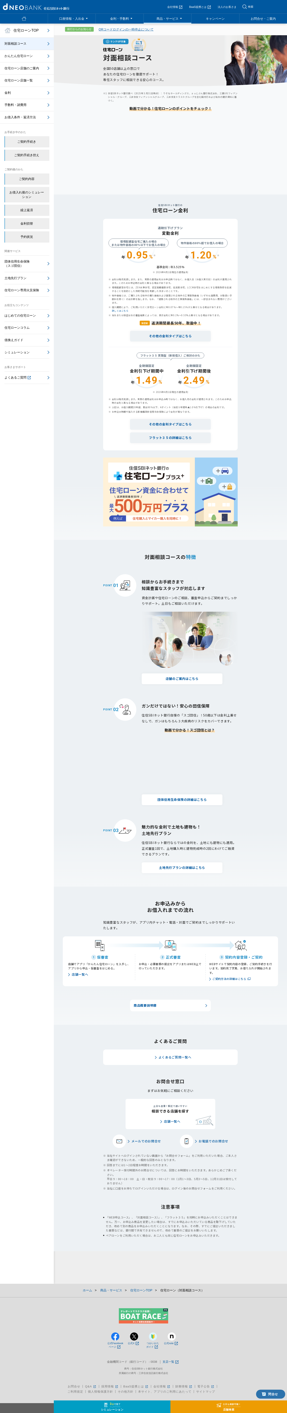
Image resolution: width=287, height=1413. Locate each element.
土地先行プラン (15, 278)
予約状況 (26, 237)
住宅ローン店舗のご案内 (21, 68)
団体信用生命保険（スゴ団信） (17, 264)
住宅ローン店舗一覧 (18, 80)
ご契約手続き (26, 141)
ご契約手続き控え (26, 155)
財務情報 (184, 1386)
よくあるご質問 (17, 377)
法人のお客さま (227, 7)
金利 (7, 92)
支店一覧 (170, 1362)
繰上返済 (26, 210)
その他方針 (125, 1391)
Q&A (90, 1386)
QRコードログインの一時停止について (126, 29)
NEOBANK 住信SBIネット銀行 (36, 6)
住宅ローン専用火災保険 (21, 290)
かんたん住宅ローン (18, 56)
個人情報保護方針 (100, 1391)
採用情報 (110, 1386)
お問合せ (74, 1386)
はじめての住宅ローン (20, 315)
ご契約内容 (27, 179)
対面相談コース (15, 43)
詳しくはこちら (120, 310)
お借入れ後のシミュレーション (26, 195)
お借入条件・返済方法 (20, 117)
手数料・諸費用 (15, 105)
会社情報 (174, 7)
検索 (250, 6)
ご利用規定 (75, 1391)
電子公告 (206, 1386)
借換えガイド (13, 340)
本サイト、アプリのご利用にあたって (164, 1391)
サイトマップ (205, 1391)
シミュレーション (17, 352)
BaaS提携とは (200, 7)
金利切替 (26, 223)
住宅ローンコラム (17, 327)
